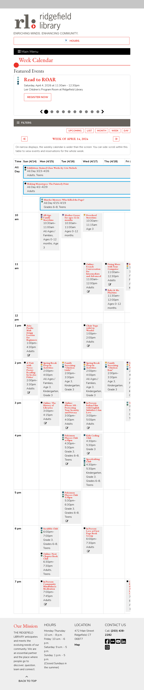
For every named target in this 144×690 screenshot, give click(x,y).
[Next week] (116, 138)
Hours (77, 41)
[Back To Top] (27, 679)
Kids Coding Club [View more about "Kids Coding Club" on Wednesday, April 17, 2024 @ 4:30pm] (92, 436)
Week (115, 130)
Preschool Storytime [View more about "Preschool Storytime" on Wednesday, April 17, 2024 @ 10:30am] (91, 216)
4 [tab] (63, 112)
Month (101, 130)
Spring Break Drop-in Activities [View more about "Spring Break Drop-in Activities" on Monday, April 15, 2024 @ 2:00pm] (50, 365)
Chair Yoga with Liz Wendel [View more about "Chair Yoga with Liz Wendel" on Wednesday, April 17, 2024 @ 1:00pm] (92, 328)
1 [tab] (46, 112)
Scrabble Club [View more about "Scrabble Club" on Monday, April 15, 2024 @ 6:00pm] (50, 528)
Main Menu (28, 51)
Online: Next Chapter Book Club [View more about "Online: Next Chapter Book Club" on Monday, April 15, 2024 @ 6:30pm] (50, 556)
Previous (41, 112)
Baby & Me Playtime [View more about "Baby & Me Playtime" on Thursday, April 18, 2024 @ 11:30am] (113, 291)
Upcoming (75, 130)
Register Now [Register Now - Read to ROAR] (37, 97)
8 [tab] (86, 112)
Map (77, 645)
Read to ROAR (40, 80)
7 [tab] (81, 112)
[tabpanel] (72, 89)
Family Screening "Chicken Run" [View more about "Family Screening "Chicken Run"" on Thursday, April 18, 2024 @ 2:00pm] (113, 366)
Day (126, 130)
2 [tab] (52, 112)
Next (103, 112)
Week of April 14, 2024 (70, 139)
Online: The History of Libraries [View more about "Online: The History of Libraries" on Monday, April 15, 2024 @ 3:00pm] (49, 405)
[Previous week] (24, 138)
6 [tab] (75, 112)
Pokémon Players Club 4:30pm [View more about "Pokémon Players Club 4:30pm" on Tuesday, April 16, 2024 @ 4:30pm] (71, 437)
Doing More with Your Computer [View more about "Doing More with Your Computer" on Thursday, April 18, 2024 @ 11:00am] (114, 266)
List (89, 130)
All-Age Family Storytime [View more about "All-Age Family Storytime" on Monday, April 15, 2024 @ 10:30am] (48, 217)
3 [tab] (58, 112)
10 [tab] (98, 112)
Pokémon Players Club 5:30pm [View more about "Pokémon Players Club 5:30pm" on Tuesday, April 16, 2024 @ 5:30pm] (71, 495)
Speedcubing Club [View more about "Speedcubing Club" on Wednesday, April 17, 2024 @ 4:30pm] (93, 460)
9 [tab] (92, 112)
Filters (25, 123)
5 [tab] (69, 112)
